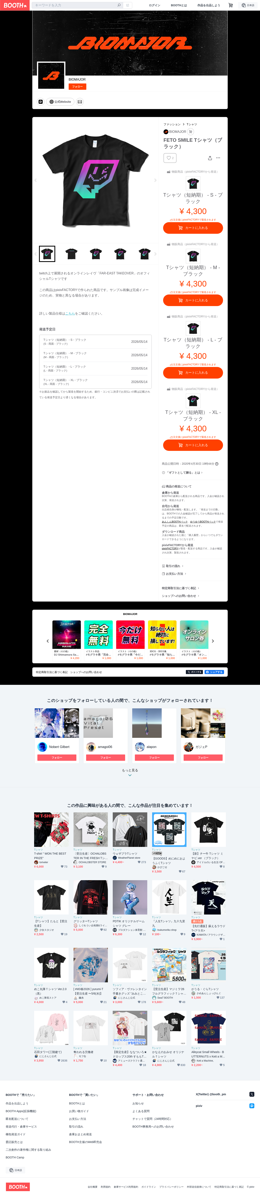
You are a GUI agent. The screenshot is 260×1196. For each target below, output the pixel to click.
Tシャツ (192, 124)
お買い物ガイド (79, 1111)
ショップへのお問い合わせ (179, 595)
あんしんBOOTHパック (175, 521)
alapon (151, 747)
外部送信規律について (199, 1187)
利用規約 (105, 1187)
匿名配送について (17, 1118)
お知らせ (138, 1103)
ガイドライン (148, 1187)
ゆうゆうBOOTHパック (203, 521)
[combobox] (77, 5)
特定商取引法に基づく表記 (179, 588)
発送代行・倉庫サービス (21, 1126)
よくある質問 (141, 1111)
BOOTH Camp (15, 1157)
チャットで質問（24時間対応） (152, 1118)
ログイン (154, 5)
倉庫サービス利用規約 (126, 1187)
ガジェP (201, 747)
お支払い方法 (174, 573)
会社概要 (93, 1187)
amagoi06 (105, 747)
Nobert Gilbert (59, 747)
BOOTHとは (179, 5)
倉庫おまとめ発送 (80, 1134)
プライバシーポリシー (171, 1187)
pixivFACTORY (170, 548)
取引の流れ (173, 566)
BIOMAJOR (77, 79)
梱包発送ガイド (16, 1134)
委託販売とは (14, 1142)
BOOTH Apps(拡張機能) (21, 1111)
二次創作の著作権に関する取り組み (28, 1149)
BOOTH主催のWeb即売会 (85, 1142)
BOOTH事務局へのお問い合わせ (153, 1126)
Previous (35, 180)
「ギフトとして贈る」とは (183, 472)
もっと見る (130, 774)
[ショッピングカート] (230, 5)
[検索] (119, 5)
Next (155, 180)
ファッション (172, 124)
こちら (70, 313)
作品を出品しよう (208, 5)
